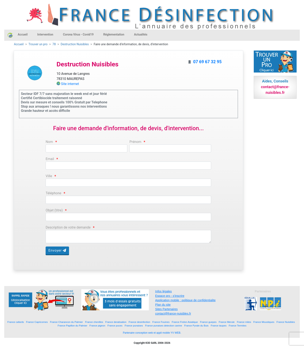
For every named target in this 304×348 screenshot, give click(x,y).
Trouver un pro (38, 44)
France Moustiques (263, 322)
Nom (49, 141)
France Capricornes (37, 322)
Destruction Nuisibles (75, 44)
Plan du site (163, 304)
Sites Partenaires (166, 309)
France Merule (227, 322)
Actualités (140, 34)
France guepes (208, 322)
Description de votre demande (68, 227)
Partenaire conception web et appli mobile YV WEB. (152, 332)
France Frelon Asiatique (185, 322)
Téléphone (53, 193)
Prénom (135, 141)
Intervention (45, 34)
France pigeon (97, 325)
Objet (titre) (54, 210)
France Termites (237, 325)
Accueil (23, 34)
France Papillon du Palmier (72, 325)
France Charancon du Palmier (66, 322)
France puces (114, 325)
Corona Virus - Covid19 (78, 34)
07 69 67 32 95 (207, 61)
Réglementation (113, 34)
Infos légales (163, 291)
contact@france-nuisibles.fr (173, 313)
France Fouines (161, 322)
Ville (49, 176)
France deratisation (115, 322)
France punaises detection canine (163, 325)
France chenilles (94, 322)
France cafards (15, 322)
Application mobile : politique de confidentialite (185, 300)
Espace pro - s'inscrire (169, 295)
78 (54, 44)
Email (50, 158)
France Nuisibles (286, 322)
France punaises (134, 325)
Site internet (70, 84)
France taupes (219, 325)
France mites (244, 322)
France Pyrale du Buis (196, 325)
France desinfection (139, 322)
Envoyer (57, 250)
